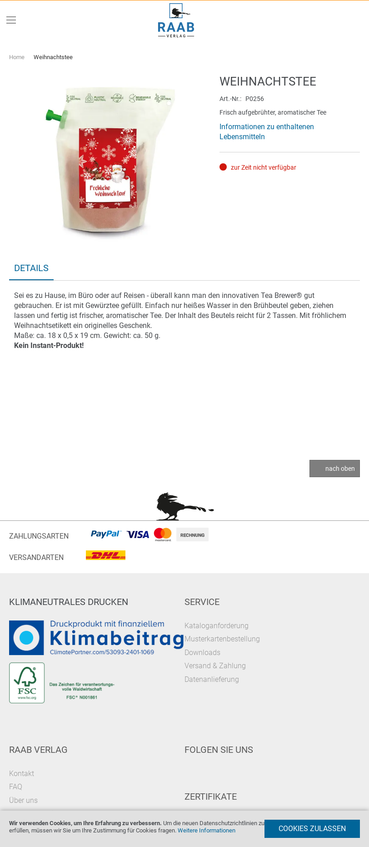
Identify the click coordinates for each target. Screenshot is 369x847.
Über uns (23, 800)
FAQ (15, 786)
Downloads (202, 652)
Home (17, 57)
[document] (184, 829)
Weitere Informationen (206, 830)
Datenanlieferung (211, 679)
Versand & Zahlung (215, 665)
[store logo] (176, 20)
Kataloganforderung (216, 625)
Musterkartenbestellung (222, 639)
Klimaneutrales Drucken (68, 601)
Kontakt (21, 773)
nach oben (340, 468)
